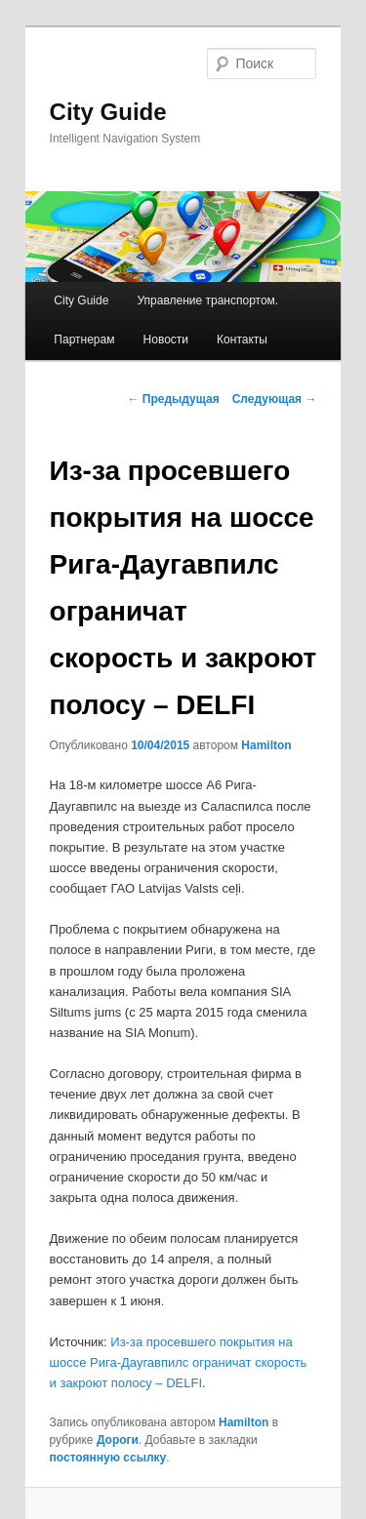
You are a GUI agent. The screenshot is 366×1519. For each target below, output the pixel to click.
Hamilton (266, 745)
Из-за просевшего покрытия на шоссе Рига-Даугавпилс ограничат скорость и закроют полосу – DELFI (178, 1362)
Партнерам (84, 339)
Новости (165, 339)
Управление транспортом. (207, 300)
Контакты (242, 339)
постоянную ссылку (108, 1457)
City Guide (108, 112)
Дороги (118, 1440)
